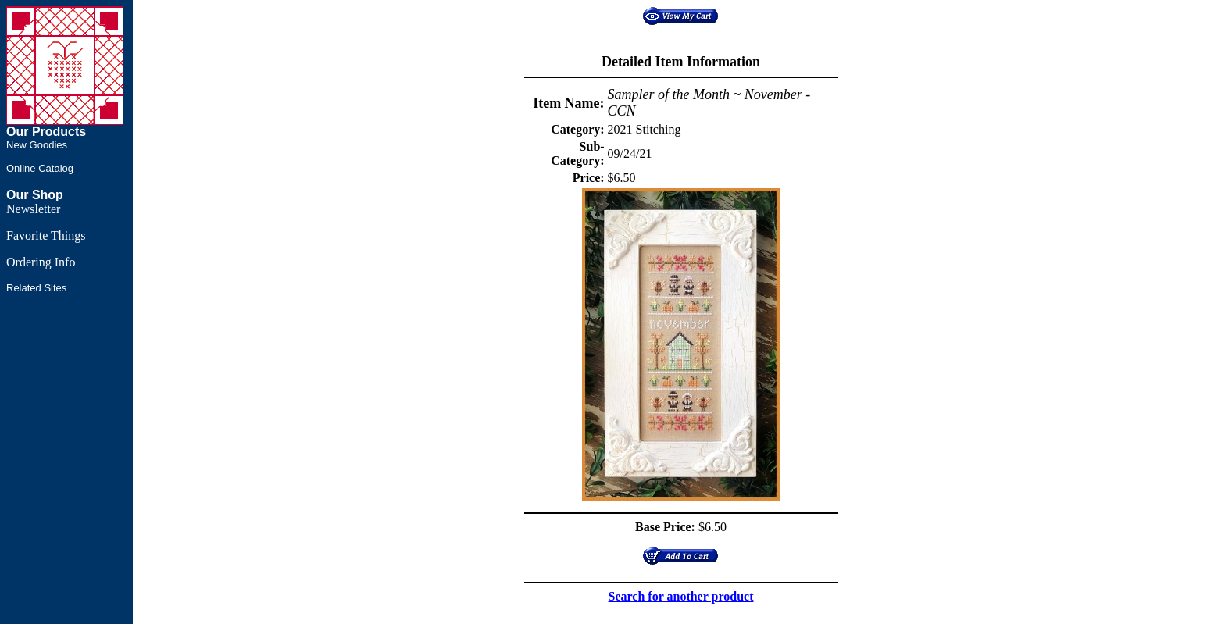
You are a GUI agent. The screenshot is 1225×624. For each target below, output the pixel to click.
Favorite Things (45, 235)
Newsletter (33, 209)
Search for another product (681, 596)
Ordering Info (40, 262)
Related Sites (36, 288)
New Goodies (36, 145)
